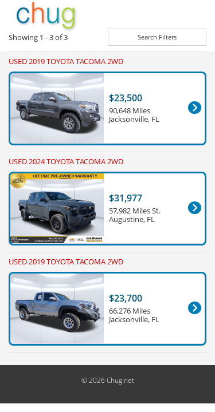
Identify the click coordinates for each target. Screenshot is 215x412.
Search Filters (157, 37)
